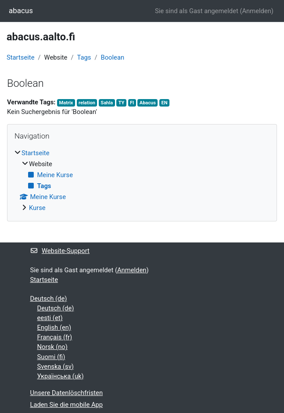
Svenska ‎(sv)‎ (55, 366)
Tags (84, 57)
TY (122, 103)
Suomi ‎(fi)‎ (51, 357)
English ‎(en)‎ (54, 327)
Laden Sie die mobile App (66, 405)
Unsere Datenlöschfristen (66, 393)
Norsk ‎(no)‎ (52, 347)
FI (132, 103)
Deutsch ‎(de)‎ (48, 299)
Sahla (107, 103)
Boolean (112, 57)
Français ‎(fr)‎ (54, 337)
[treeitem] (142, 180)
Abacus (148, 103)
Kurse (37, 208)
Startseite (20, 57)
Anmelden (256, 11)
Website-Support (60, 251)
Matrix (66, 103)
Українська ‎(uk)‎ (60, 376)
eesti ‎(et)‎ (50, 318)
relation (87, 103)
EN (164, 103)
